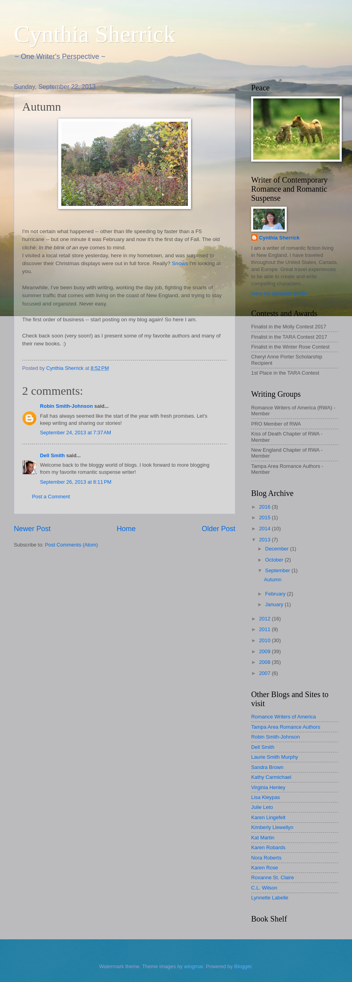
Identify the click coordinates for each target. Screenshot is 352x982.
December (277, 549)
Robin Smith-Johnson (66, 406)
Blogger (243, 966)
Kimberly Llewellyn (272, 827)
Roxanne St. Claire (272, 877)
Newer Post (32, 529)
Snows (180, 263)
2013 (265, 540)
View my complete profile (279, 293)
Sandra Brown (267, 767)
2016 (265, 507)
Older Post (218, 529)
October (274, 560)
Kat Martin (262, 838)
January (274, 604)
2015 (265, 517)
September (278, 570)
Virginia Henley (268, 787)
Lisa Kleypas (265, 797)
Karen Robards (268, 847)
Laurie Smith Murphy (274, 757)
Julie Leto (262, 807)
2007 (265, 673)
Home (126, 529)
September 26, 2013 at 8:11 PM (76, 482)
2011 (265, 629)
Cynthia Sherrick (94, 34)
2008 (265, 662)
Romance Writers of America (283, 717)
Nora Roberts (266, 858)
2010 (265, 640)
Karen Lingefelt (268, 817)
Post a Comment (51, 496)
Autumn (272, 579)
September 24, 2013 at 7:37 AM (75, 432)
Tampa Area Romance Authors (285, 727)
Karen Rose (264, 868)
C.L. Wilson (264, 888)
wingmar (193, 966)
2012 (265, 619)
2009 (265, 651)
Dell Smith (52, 455)
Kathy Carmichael (271, 777)
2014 (265, 529)
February (276, 594)
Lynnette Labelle (269, 898)
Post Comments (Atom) (71, 545)
